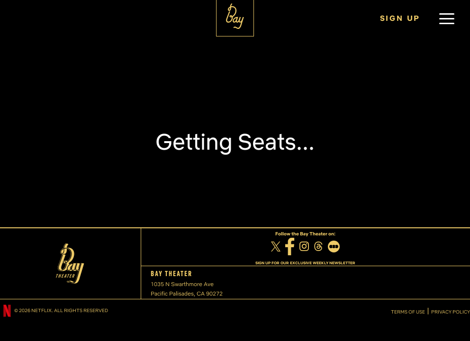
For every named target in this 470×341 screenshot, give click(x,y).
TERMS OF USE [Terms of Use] (408, 312)
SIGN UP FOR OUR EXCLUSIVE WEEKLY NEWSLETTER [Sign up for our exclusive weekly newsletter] (305, 262)
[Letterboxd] (334, 248)
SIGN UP (400, 18)
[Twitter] (275, 248)
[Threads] (318, 247)
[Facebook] (290, 248)
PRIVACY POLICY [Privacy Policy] (450, 312)
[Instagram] (304, 247)
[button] (446, 18)
